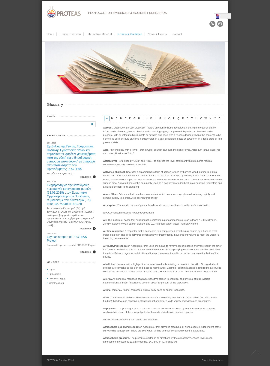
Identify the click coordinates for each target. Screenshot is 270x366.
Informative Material (99, 34)
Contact (177, 34)
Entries (55, 274)
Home (50, 34)
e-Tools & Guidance (130, 34)
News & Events (157, 34)
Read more (86, 177)
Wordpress (218, 360)
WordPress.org (56, 283)
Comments (57, 278)
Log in (52, 269)
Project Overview (70, 34)
